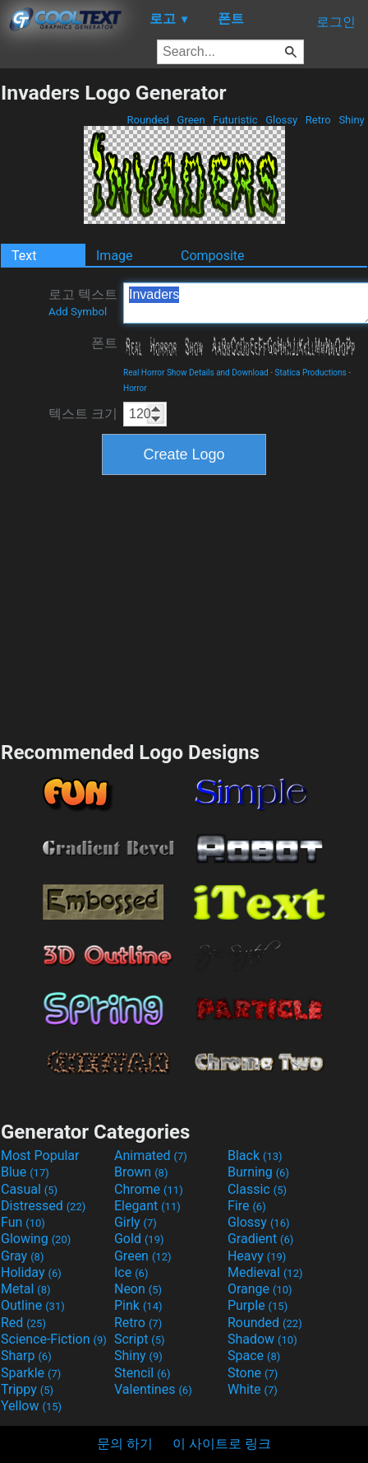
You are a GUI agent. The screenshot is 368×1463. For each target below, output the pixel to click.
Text (24, 255)
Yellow (31, 1406)
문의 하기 (125, 1443)
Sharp (26, 1355)
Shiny (351, 120)
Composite (213, 255)
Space (254, 1355)
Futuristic (235, 120)
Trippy (27, 1389)
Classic (257, 1189)
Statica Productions (310, 372)
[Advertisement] (184, 606)
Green (191, 120)
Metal (26, 1289)
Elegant (147, 1206)
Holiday (31, 1272)
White (253, 1389)
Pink (138, 1305)
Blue (25, 1172)
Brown (141, 1172)
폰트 (104, 343)
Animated (150, 1155)
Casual (29, 1189)
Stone (253, 1373)
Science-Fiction (54, 1339)
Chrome (148, 1189)
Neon (138, 1289)
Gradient (260, 1238)
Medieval (265, 1272)
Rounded (148, 120)
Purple (258, 1305)
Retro (318, 120)
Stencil (142, 1373)
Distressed (43, 1206)
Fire (247, 1206)
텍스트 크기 (82, 414)
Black (255, 1155)
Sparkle (31, 1373)
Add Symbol (77, 311)
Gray (22, 1256)
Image (114, 255)
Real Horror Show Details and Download (196, 372)
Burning (258, 1172)
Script (139, 1339)
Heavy (257, 1256)
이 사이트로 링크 (221, 1443)
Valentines (153, 1389)
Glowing (36, 1238)
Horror (135, 388)
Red (23, 1322)
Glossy (281, 120)
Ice (131, 1272)
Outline (33, 1305)
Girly (135, 1222)
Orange (260, 1289)
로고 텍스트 (82, 302)
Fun (23, 1222)
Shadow (262, 1339)
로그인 (336, 22)
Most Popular (40, 1155)
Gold (139, 1238)
